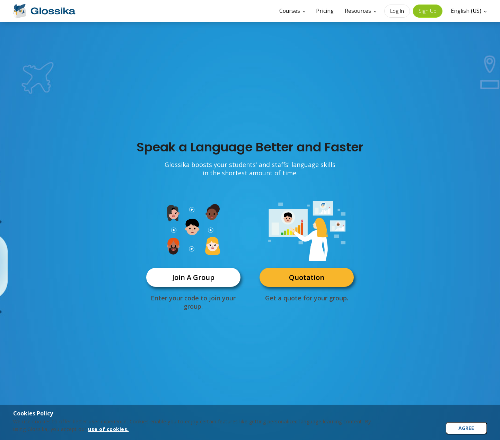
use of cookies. (108, 429)
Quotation (306, 277)
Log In (397, 11)
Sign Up (428, 11)
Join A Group (193, 277)
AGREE (466, 428)
